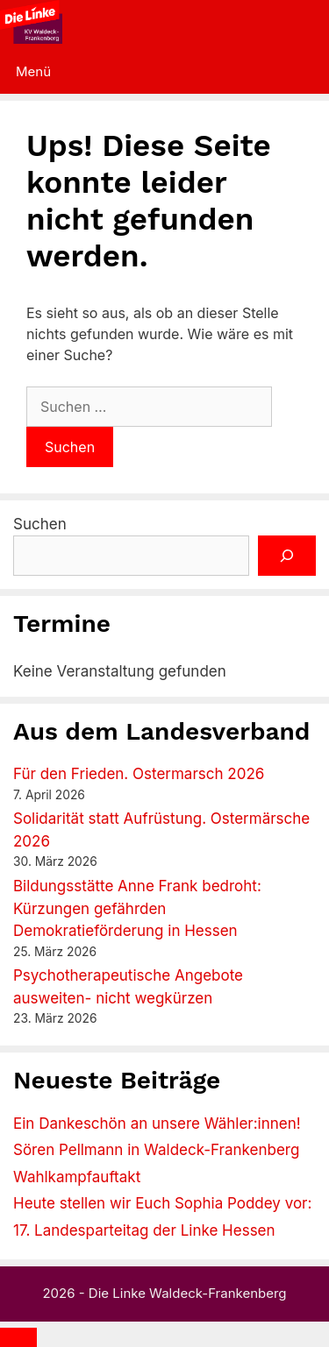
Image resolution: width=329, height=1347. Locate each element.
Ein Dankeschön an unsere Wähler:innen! (157, 1123)
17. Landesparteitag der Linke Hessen (144, 1230)
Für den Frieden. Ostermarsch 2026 (138, 774)
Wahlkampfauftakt (76, 1177)
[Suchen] (287, 555)
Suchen (40, 524)
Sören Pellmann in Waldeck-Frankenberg (156, 1150)
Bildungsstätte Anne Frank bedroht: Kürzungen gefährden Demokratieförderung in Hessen (137, 908)
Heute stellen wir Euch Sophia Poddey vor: (162, 1203)
